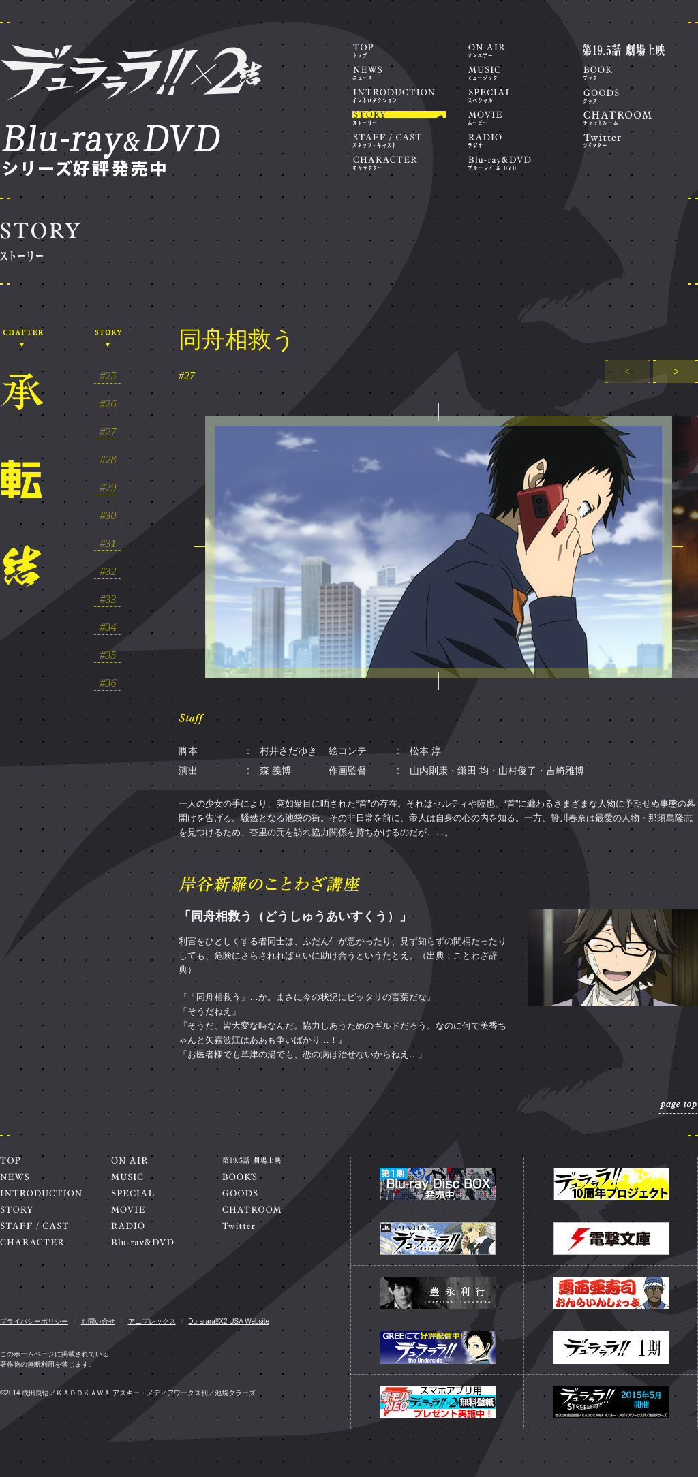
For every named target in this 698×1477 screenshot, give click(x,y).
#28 (108, 459)
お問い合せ (98, 1321)
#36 (108, 683)
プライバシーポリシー (34, 1321)
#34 (108, 627)
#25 (108, 376)
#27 (108, 431)
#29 (108, 487)
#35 (108, 655)
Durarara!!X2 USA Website (228, 1321)
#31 (108, 543)
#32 (108, 571)
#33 (108, 599)
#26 (108, 404)
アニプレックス (152, 1321)
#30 (108, 515)
